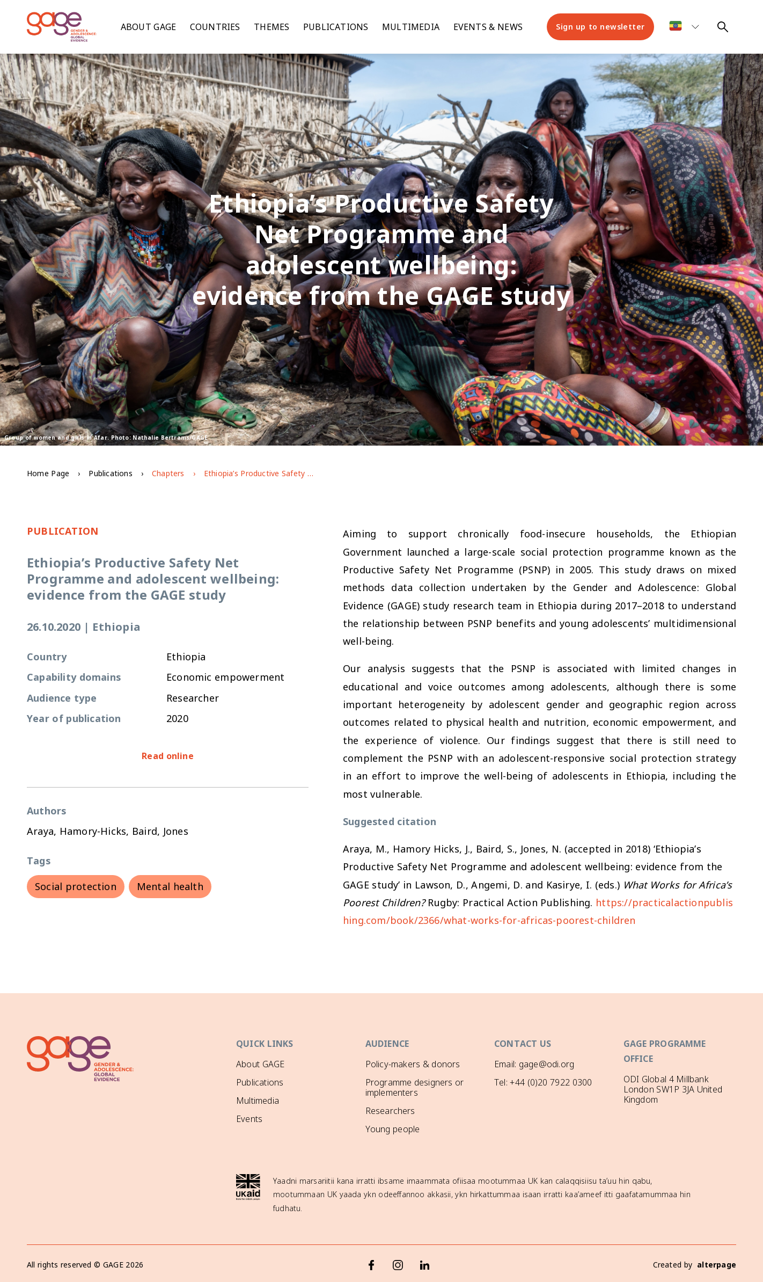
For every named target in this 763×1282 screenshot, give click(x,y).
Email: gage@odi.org (534, 1064)
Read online (168, 756)
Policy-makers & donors (412, 1064)
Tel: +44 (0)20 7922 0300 (543, 1082)
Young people (392, 1129)
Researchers (390, 1111)
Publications (335, 27)
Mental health (170, 886)
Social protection (75, 886)
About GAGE (260, 1064)
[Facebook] (371, 1263)
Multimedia (410, 27)
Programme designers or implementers (414, 1087)
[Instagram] (398, 1263)
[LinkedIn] (425, 1263)
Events (249, 1119)
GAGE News (260, 1137)
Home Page (48, 473)
